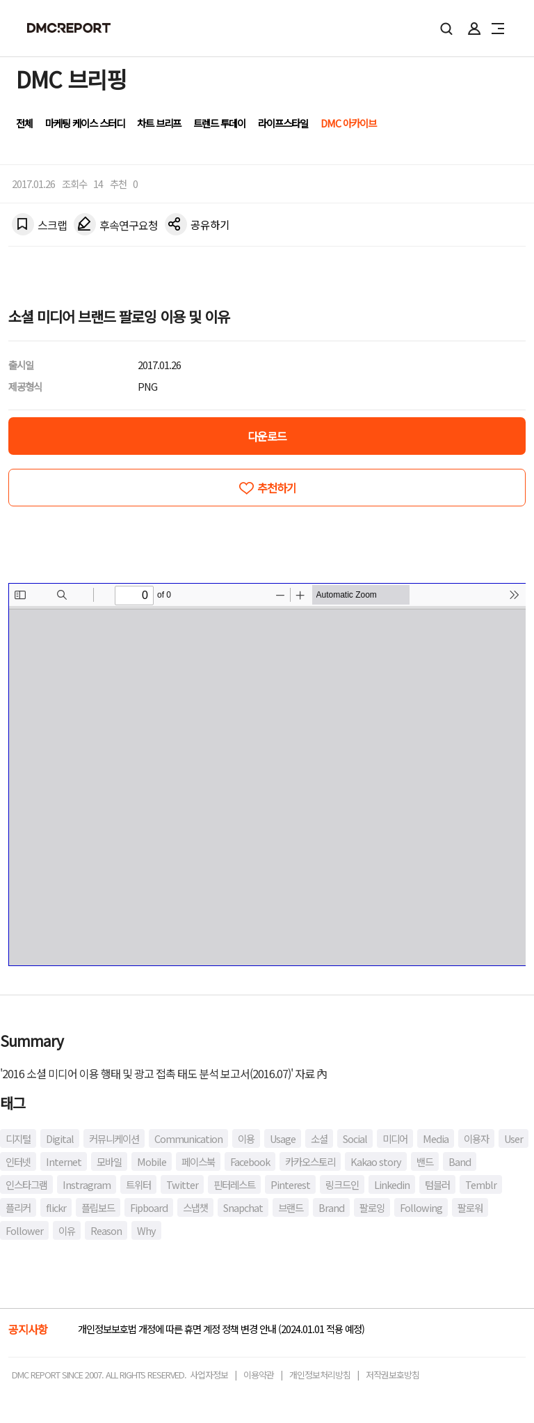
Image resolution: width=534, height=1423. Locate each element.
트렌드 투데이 (219, 123)
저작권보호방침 (392, 1374)
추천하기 (276, 487)
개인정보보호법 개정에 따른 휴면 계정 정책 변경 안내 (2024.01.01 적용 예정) (221, 1328)
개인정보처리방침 (319, 1374)
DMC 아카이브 (348, 123)
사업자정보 (209, 1374)
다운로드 (267, 436)
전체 (24, 123)
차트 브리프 (159, 123)
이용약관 (258, 1374)
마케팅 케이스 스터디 (84, 123)
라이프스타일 (283, 123)
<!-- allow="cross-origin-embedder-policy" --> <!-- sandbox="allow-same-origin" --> (267, 774)
